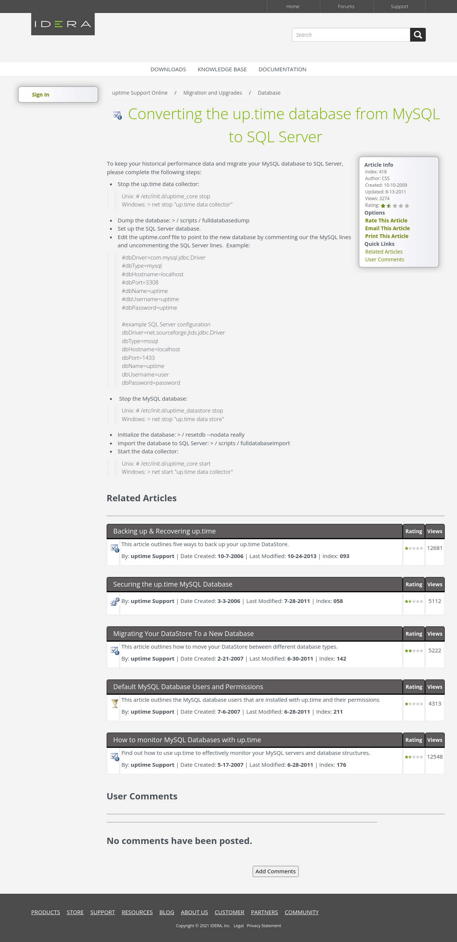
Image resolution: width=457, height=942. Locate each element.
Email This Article (387, 228)
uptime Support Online (140, 92)
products (45, 912)
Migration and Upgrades (213, 92)
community (301, 912)
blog (166, 912)
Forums (346, 6)
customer (229, 912)
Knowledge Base (222, 69)
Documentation (283, 69)
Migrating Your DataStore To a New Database (183, 633)
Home (292, 6)
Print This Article (387, 235)
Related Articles (384, 251)
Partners (264, 912)
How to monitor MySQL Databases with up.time (187, 739)
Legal (239, 925)
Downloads (168, 69)
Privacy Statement (264, 925)
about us (194, 912)
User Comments (384, 259)
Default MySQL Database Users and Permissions (188, 686)
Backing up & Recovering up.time (164, 531)
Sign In (40, 94)
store (75, 912)
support (102, 912)
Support (399, 6)
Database (269, 92)
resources (137, 912)
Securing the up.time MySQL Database (173, 584)
